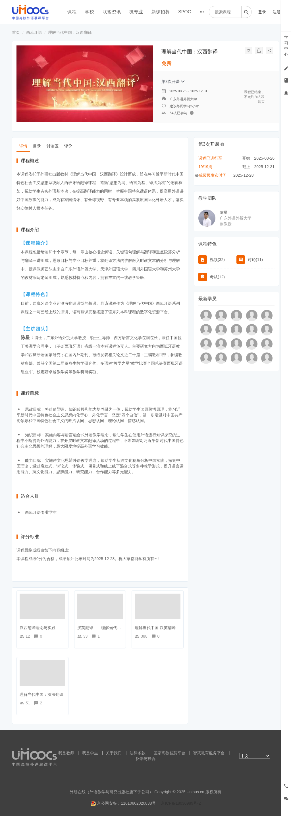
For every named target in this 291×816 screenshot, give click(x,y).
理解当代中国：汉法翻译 (41, 694)
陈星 (224, 212)
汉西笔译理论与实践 (37, 627)
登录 (262, 12)
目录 (37, 146)
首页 (16, 32)
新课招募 (160, 11)
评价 (68, 146)
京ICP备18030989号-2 (181, 803)
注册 (276, 12)
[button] (222, 144)
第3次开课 (173, 81)
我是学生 (90, 753)
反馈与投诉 (145, 758)
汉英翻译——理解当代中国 (101, 627)
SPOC (184, 11)
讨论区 (53, 146)
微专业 (136, 11)
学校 (89, 11)
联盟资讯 (112, 11)
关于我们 (114, 753)
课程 (71, 11)
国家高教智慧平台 (169, 753)
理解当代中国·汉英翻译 (155, 627)
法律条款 (138, 753)
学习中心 (286, 46)
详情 (23, 146)
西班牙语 (34, 32)
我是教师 (66, 753)
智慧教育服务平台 (209, 753)
